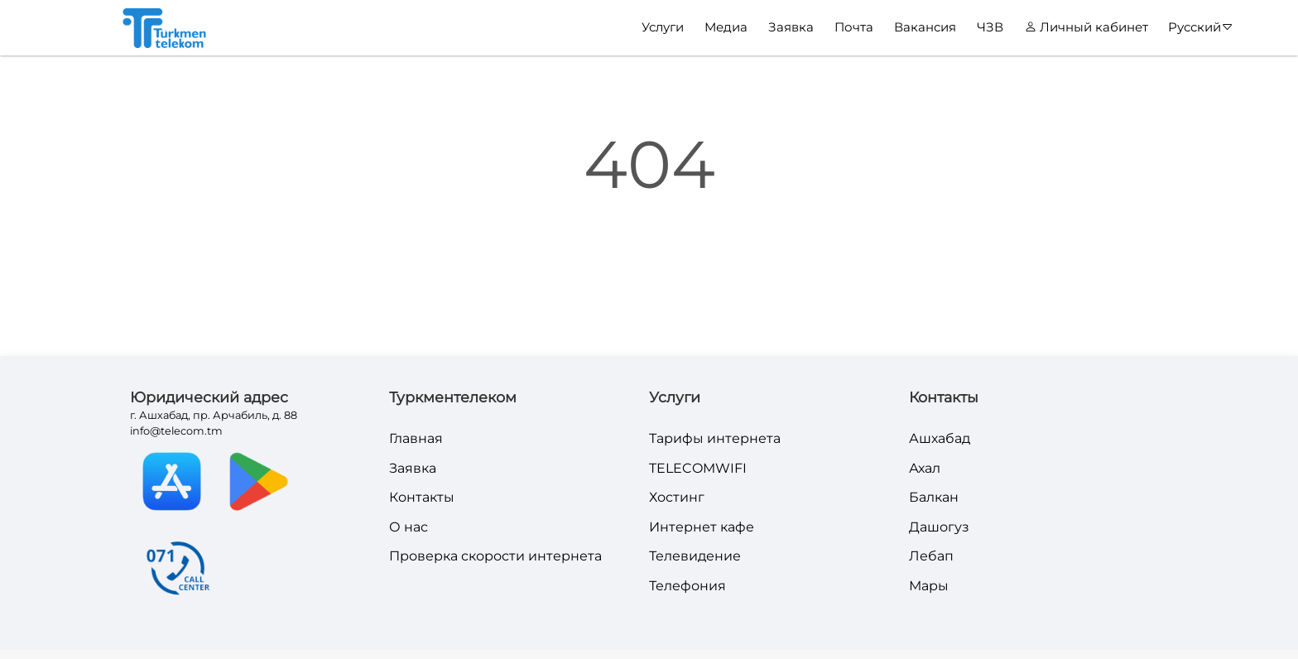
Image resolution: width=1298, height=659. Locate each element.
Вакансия (925, 27)
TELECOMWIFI (698, 468)
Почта (853, 27)
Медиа (726, 27)
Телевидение (695, 556)
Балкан (934, 497)
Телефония (687, 586)
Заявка (791, 27)
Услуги (663, 27)
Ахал (924, 468)
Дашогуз (939, 527)
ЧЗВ (990, 27)
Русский (1200, 27)
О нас (408, 527)
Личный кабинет (1086, 27)
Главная (416, 438)
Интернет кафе (701, 527)
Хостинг (676, 497)
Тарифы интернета (715, 438)
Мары (929, 586)
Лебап (931, 556)
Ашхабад (939, 438)
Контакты (421, 497)
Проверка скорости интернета (495, 556)
